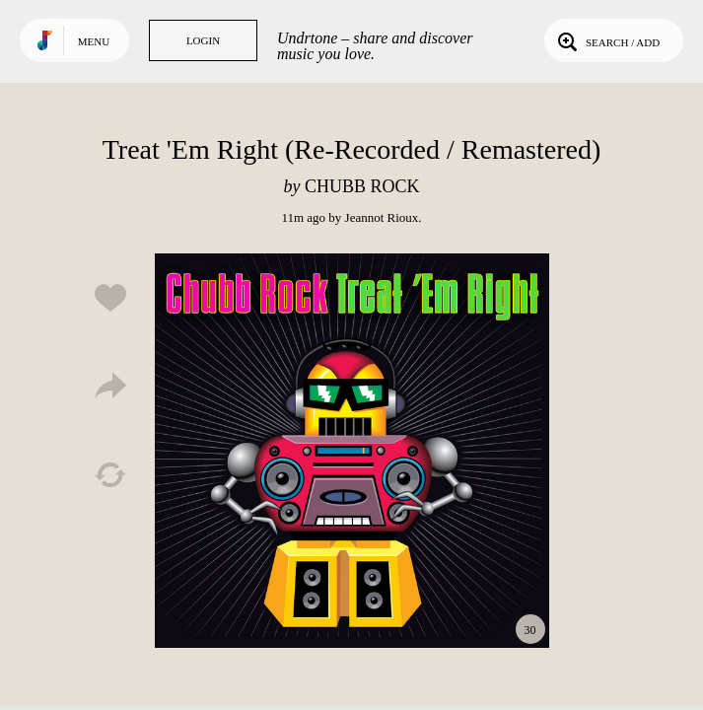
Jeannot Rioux (382, 217)
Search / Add (607, 40)
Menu (93, 41)
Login (203, 40)
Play (352, 450)
